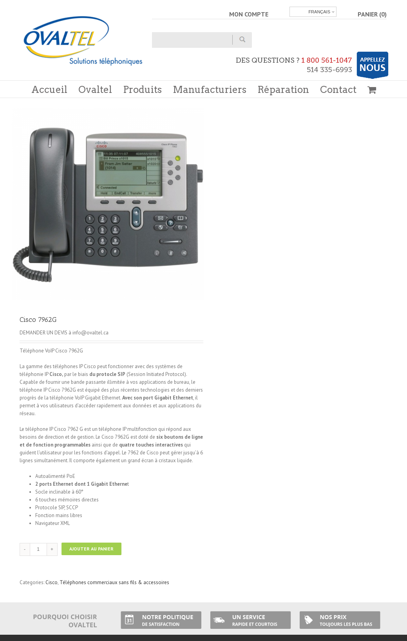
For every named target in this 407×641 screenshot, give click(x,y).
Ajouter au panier (91, 549)
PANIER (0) (372, 14)
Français (319, 11)
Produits (142, 89)
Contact (338, 89)
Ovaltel (95, 89)
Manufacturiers (209, 89)
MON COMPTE (248, 14)
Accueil (49, 89)
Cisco (51, 582)
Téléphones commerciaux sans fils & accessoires (114, 582)
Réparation (283, 89)
